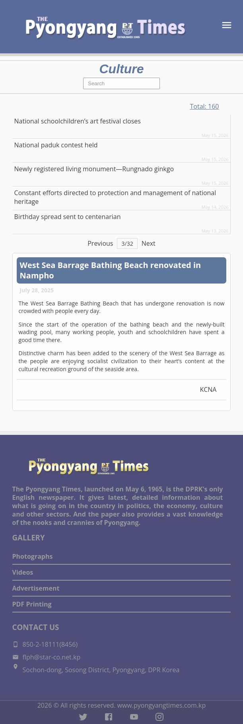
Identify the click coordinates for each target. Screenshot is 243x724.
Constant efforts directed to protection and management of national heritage (115, 197)
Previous (100, 243)
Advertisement (36, 588)
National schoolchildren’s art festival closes (77, 121)
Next (149, 243)
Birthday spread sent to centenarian (67, 216)
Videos (22, 572)
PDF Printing (32, 604)
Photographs (32, 556)
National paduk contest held (56, 145)
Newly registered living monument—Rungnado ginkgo (94, 168)
